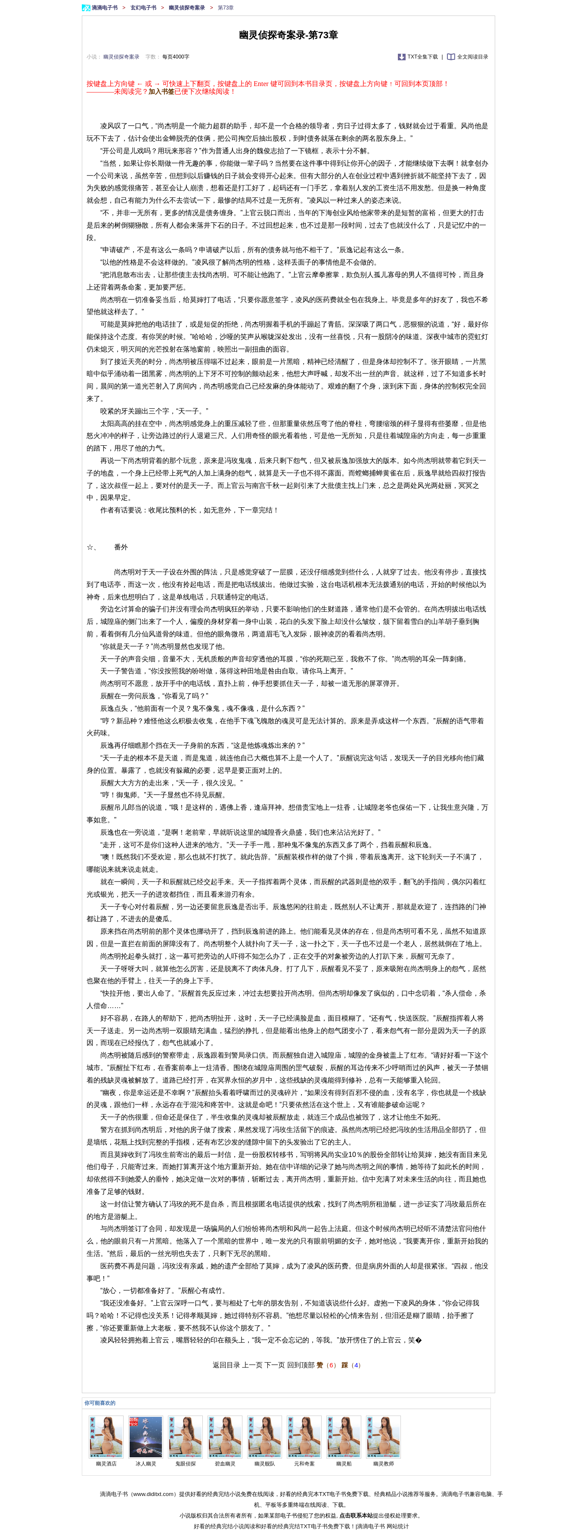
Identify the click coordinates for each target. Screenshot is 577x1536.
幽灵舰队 (264, 1464)
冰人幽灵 (146, 1464)
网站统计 (398, 1526)
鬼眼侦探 (185, 1464)
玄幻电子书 (144, 8)
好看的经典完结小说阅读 (224, 1526)
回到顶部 (301, 1365)
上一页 (252, 1365)
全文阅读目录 (472, 57)
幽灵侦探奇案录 (187, 8)
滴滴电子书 (105, 8)
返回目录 (226, 1365)
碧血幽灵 (225, 1464)
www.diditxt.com (153, 1494)
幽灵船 (344, 1464)
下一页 (274, 1365)
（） (327, 1365)
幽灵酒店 (106, 1464)
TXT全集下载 (424, 57)
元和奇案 (304, 1464)
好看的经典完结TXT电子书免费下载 (305, 1526)
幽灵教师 (383, 1464)
